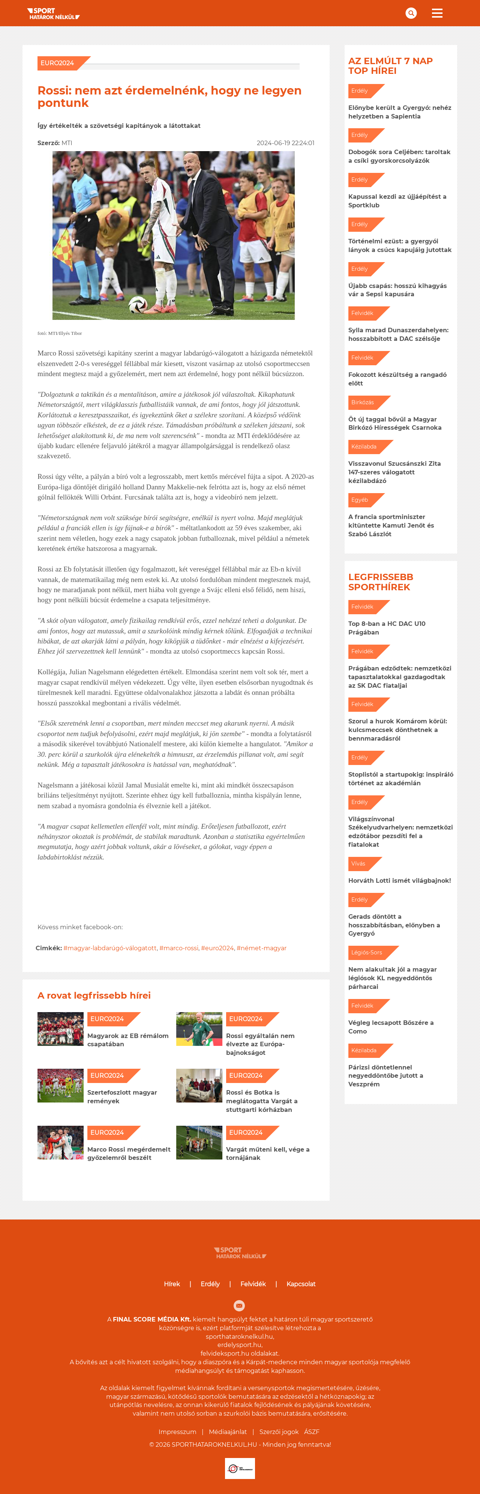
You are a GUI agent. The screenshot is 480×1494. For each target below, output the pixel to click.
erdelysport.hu (239, 1344)
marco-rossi (181, 948)
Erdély (210, 1284)
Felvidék (253, 1284)
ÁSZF (312, 1432)
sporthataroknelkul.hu (239, 1336)
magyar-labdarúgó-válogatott (112, 948)
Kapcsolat (301, 1284)
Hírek (172, 1284)
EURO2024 (57, 63)
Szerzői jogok (279, 1432)
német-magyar (263, 948)
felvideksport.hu (225, 1353)
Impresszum (177, 1432)
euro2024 (219, 948)
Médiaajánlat (228, 1432)
